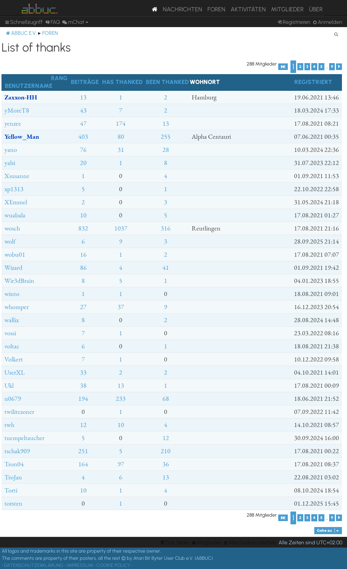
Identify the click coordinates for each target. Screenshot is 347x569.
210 (166, 451)
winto (11, 293)
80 (121, 136)
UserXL (14, 372)
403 (83, 136)
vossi (10, 333)
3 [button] (307, 66)
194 (83, 398)
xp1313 (14, 189)
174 (121, 123)
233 (121, 398)
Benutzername (28, 85)
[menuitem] (52, 22)
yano (10, 149)
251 (83, 451)
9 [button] (332, 66)
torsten (13, 503)
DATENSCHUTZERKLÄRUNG (33, 565)
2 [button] (300, 66)
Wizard (13, 267)
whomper (16, 307)
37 (121, 307)
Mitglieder (287, 9)
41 (165, 267)
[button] (283, 66)
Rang (59, 78)
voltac (11, 346)
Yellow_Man (21, 136)
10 (83, 215)
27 (83, 307)
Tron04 (14, 464)
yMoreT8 (16, 110)
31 (121, 149)
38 (83, 385)
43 (83, 110)
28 (165, 149)
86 (83, 267)
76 (83, 149)
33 (83, 372)
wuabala (14, 215)
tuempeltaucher (24, 438)
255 (166, 136)
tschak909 (17, 451)
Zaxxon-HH (20, 97)
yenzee (12, 123)
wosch (12, 228)
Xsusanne (16, 176)
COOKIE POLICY (113, 565)
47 (83, 123)
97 (121, 464)
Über (316, 9)
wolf (9, 241)
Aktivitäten (248, 9)
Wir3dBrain (19, 280)
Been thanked (167, 81)
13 (83, 97)
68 (165, 398)
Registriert (313, 81)
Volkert (13, 359)
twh (9, 424)
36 (165, 464)
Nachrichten (182, 9)
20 (83, 162)
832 (83, 228)
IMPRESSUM (80, 565)
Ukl (9, 385)
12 (83, 424)
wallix (11, 320)
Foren (216, 9)
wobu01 (14, 254)
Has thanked (122, 81)
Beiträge (85, 81)
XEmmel (15, 202)
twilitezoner (19, 411)
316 (166, 228)
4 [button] (314, 66)
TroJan (13, 477)
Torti (10, 490)
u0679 (12, 398)
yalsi (9, 162)
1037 (120, 228)
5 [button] (321, 66)
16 (83, 254)
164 (83, 464)
